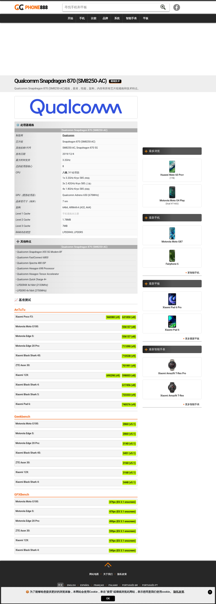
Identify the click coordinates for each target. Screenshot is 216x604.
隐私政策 (122, 574)
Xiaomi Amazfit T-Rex (172, 389)
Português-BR (130, 585)
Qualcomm (68, 135)
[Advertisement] (108, 49)
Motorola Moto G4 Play (172, 196)
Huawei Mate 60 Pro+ (172, 170)
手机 (82, 18)
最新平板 (154, 283)
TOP (108, 566)
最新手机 (154, 217)
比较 (93, 18)
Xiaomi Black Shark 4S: (76, 356)
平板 (145, 18)
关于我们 (108, 574)
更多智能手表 (192, 404)
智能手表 (131, 18)
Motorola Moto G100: (76, 327)
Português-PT (150, 585)
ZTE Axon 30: (76, 366)
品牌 (105, 18)
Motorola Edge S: (76, 336)
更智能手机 (193, 272)
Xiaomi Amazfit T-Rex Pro (172, 367)
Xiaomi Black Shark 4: (76, 385)
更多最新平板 (192, 338)
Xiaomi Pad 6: (76, 404)
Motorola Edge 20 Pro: (76, 346)
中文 (60, 585)
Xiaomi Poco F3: (76, 317)
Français (99, 585)
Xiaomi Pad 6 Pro (172, 301)
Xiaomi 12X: (76, 375)
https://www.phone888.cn (33, 7)
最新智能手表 (157, 349)
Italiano (113, 585)
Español (84, 585)
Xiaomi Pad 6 (172, 323)
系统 (117, 18)
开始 (70, 18)
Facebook (176, 7)
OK (108, 598)
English (71, 585)
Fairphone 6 (172, 257)
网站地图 (94, 574)
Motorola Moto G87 (172, 235)
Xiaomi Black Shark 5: (76, 395)
